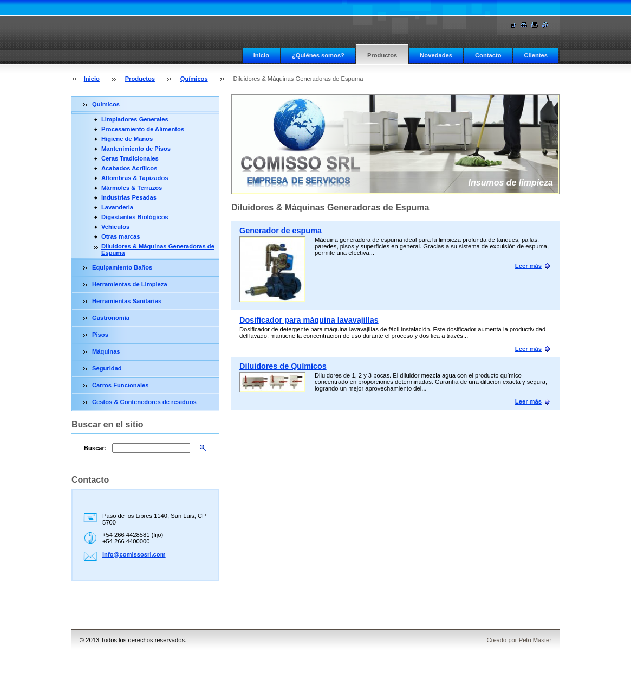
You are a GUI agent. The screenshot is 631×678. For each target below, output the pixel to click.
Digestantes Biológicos (134, 217)
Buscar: (95, 448)
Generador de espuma (280, 230)
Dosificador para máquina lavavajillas (309, 320)
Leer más (528, 266)
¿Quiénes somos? (318, 55)
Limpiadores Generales (134, 119)
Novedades (436, 55)
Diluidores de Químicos (283, 366)
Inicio (261, 55)
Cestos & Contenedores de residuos (144, 402)
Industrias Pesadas (129, 197)
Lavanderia (117, 207)
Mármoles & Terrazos (131, 187)
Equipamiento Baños (122, 267)
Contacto (488, 55)
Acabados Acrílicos (129, 168)
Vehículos (115, 226)
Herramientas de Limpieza (129, 284)
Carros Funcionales (120, 385)
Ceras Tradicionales (130, 158)
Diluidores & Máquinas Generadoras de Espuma (157, 249)
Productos (382, 55)
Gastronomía (110, 318)
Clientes (536, 55)
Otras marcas (120, 236)
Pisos (100, 334)
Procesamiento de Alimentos (142, 129)
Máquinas (106, 351)
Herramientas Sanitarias (126, 301)
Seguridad (107, 368)
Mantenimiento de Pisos (136, 148)
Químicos (194, 78)
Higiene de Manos (127, 139)
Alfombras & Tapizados (134, 178)
